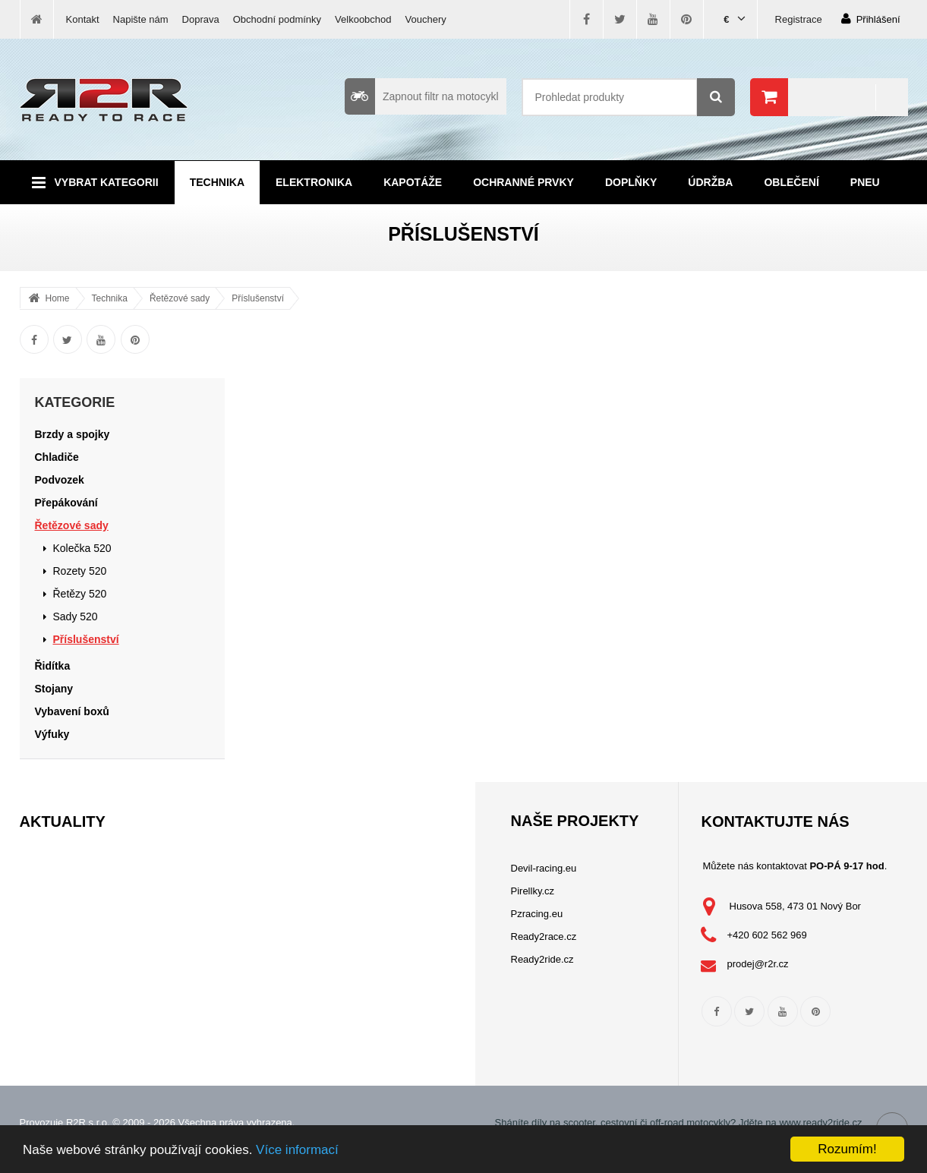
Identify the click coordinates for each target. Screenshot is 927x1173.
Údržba (710, 182)
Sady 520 (75, 616)
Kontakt (82, 19)
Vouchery (425, 19)
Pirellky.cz (533, 891)
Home (58, 298)
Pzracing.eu (537, 913)
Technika (217, 182)
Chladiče (57, 457)
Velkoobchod (363, 19)
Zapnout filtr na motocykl (422, 96)
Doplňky (631, 182)
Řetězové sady (180, 298)
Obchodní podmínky (277, 19)
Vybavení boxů (72, 711)
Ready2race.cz (544, 936)
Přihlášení (870, 18)
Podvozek (59, 480)
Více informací (297, 1150)
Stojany (54, 689)
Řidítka (53, 666)
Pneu (865, 182)
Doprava (200, 19)
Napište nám (141, 19)
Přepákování (66, 503)
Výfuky (52, 734)
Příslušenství (258, 298)
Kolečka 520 (82, 548)
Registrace (798, 19)
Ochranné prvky (523, 182)
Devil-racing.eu (544, 868)
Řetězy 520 (80, 594)
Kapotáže (412, 182)
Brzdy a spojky (72, 434)
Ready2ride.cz (542, 959)
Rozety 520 (80, 571)
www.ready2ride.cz (820, 1122)
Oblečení (791, 182)
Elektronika (314, 182)
